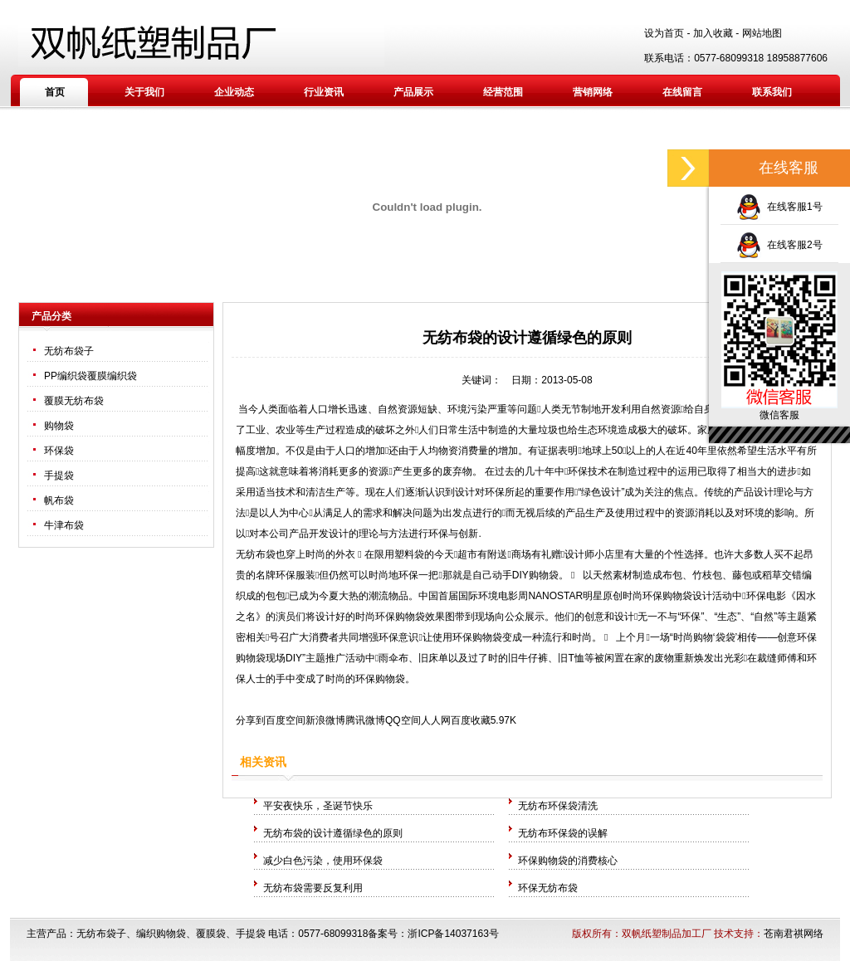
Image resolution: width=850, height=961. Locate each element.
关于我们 (144, 92)
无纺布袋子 (69, 351)
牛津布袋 (64, 525)
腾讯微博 (365, 720)
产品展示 (413, 92)
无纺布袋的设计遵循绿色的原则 (333, 833)
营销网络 (593, 92)
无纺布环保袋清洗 (558, 806)
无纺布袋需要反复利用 (313, 888)
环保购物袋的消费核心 (568, 860)
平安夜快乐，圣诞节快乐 (318, 806)
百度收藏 (471, 720)
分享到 (251, 720)
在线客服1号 (779, 206)
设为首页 (664, 33)
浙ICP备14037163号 (453, 933)
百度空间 (285, 720)
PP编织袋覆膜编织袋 (90, 376)
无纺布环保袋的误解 (563, 833)
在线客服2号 (779, 245)
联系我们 (772, 92)
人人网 (436, 720)
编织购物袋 (161, 933)
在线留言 (682, 92)
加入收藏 (713, 33)
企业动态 (234, 92)
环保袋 (59, 450)
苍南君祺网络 (793, 933)
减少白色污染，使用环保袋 (323, 860)
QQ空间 (403, 720)
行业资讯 (324, 92)
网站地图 (762, 33)
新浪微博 (325, 720)
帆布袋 (59, 500)
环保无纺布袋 (548, 888)
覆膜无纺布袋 (74, 401)
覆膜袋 (211, 933)
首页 (55, 92)
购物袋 (59, 426)
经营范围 (503, 92)
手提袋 (59, 475)
